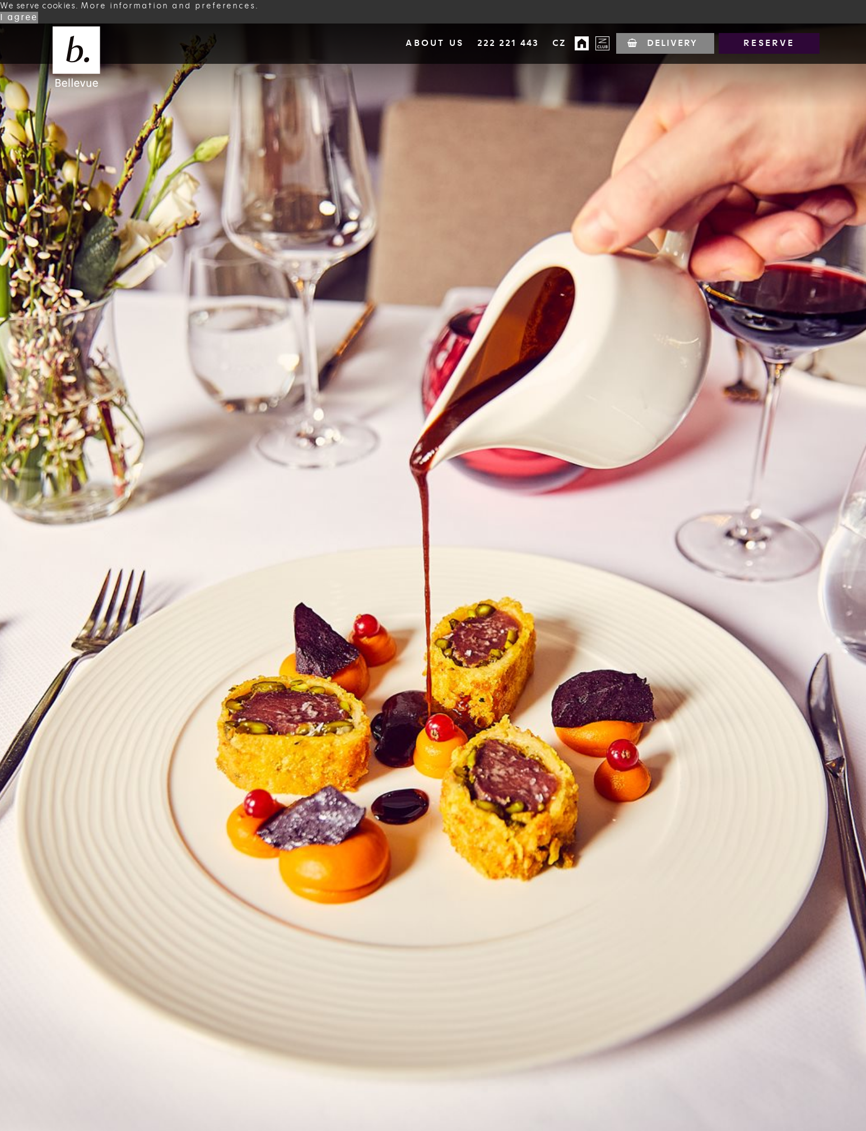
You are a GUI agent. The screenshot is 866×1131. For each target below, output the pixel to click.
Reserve (768, 43)
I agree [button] (19, 17)
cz (559, 43)
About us (434, 43)
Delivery (672, 43)
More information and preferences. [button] (170, 6)
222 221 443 (507, 43)
